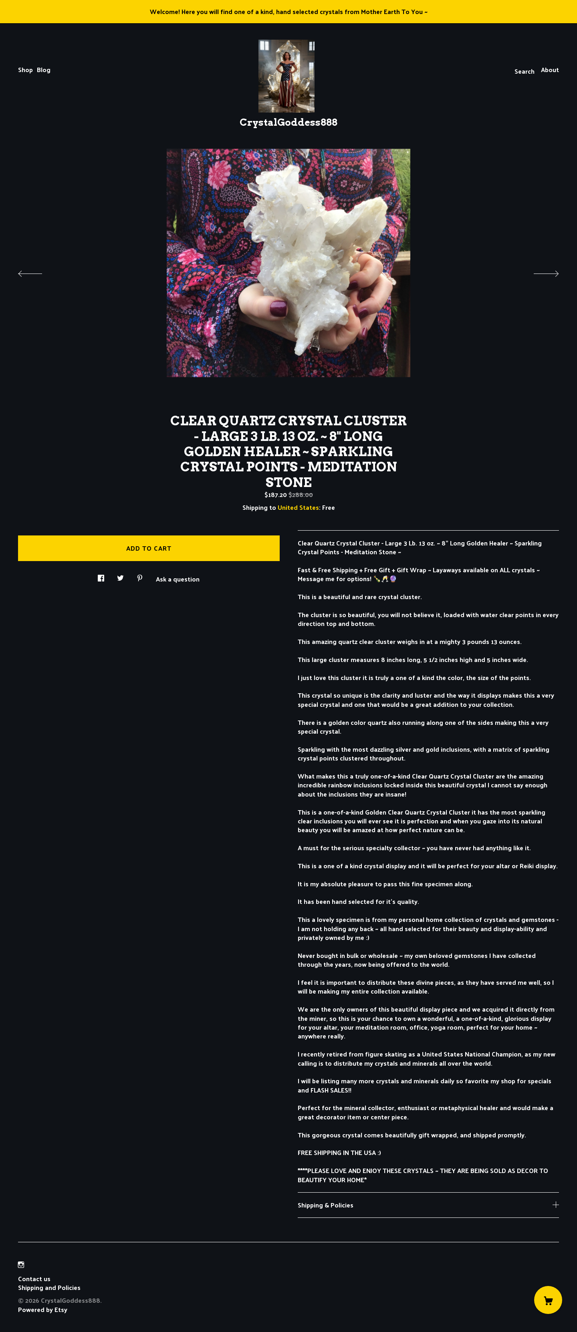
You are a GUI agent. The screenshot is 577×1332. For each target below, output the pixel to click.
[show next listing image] (539, 272)
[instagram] (21, 1264)
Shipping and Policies (49, 1287)
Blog (43, 69)
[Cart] (548, 1300)
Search (524, 71)
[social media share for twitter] (120, 576)
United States (298, 507)
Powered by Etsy (42, 1309)
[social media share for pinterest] (140, 576)
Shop (25, 69)
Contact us (34, 1278)
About (550, 69)
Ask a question (178, 578)
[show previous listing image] (38, 272)
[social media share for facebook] (101, 576)
